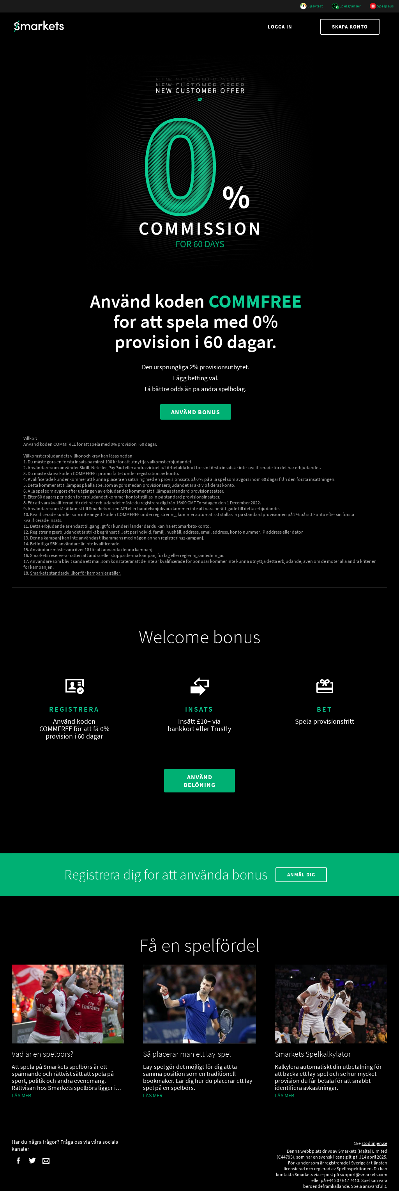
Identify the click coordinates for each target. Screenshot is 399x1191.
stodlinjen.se (374, 1143)
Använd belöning (199, 781)
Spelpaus (381, 6)
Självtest (311, 6)
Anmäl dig (301, 874)
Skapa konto (350, 26)
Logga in (281, 26)
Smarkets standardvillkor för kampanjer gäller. (75, 573)
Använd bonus (195, 412)
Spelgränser (346, 6)
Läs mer (21, 1095)
